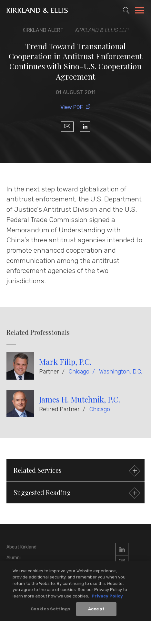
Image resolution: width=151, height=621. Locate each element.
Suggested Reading (76, 493)
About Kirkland (21, 547)
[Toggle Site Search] (126, 10)
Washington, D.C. (120, 371)
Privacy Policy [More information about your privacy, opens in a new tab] (107, 596)
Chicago (79, 371)
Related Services (76, 471)
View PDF (75, 107)
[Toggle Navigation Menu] (140, 11)
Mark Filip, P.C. (65, 361)
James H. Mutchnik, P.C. (79, 399)
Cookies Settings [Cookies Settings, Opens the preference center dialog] (50, 609)
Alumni (13, 557)
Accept (96, 609)
